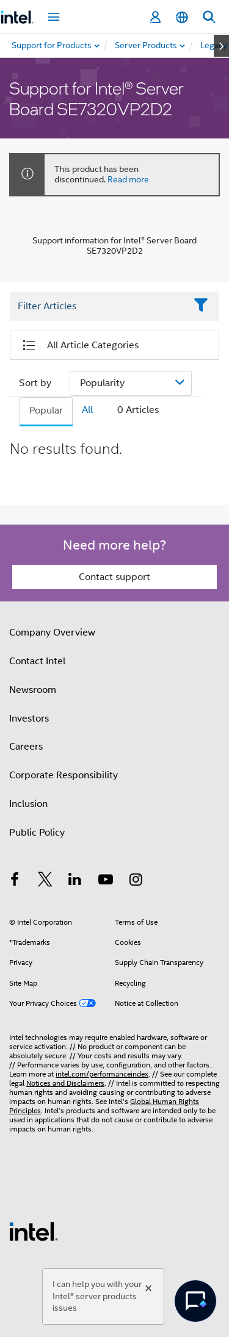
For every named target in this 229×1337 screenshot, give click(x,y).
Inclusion (28, 804)
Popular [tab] (46, 410)
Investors (29, 718)
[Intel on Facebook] (14, 881)
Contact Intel (37, 661)
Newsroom (32, 690)
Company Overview (52, 632)
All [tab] (87, 410)
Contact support (114, 577)
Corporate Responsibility (63, 775)
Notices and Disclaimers (65, 1083)
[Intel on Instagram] (135, 881)
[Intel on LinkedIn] (75, 881)
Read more (128, 179)
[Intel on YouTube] (105, 881)
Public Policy (37, 832)
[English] (182, 17)
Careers (26, 746)
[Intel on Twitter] (45, 881)
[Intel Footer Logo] (33, 1231)
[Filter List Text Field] (98, 306)
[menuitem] (147, 46)
